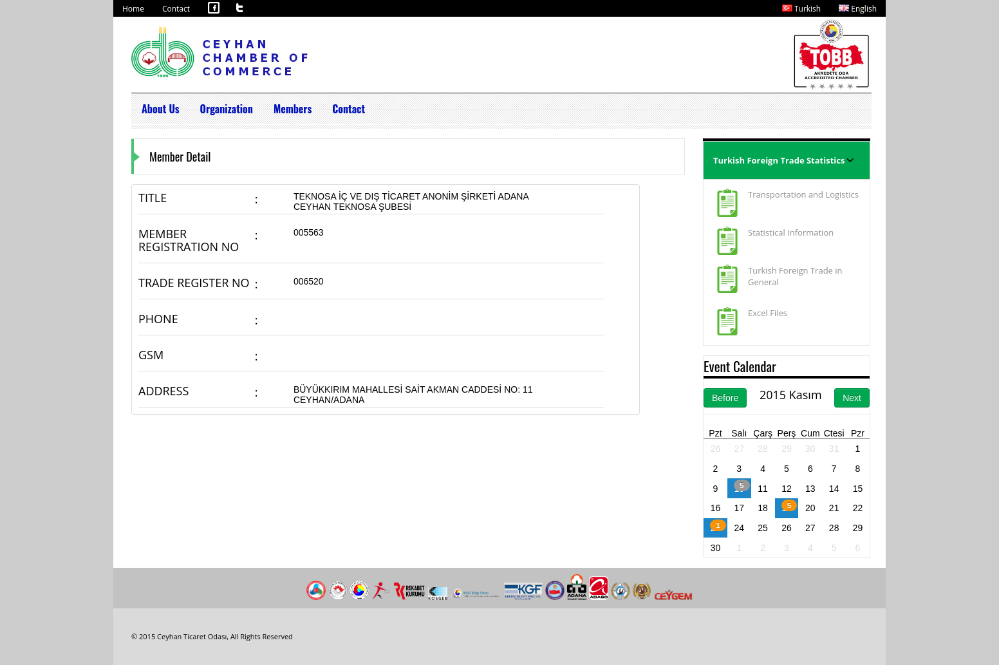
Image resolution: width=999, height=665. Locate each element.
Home (133, 8)
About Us (161, 109)
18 (763, 508)
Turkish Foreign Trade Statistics (779, 160)
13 (810, 488)
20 (810, 508)
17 (739, 508)
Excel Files (767, 313)
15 (858, 488)
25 (763, 528)
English (858, 8)
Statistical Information (791, 232)
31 (834, 449)
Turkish (801, 8)
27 (739, 449)
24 (739, 528)
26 (716, 449)
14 (834, 488)
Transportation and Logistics (803, 194)
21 (834, 508)
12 (786, 488)
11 (763, 488)
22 (858, 508)
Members (293, 109)
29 (786, 449)
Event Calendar (740, 366)
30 (810, 449)
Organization (226, 109)
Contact (176, 8)
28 (763, 449)
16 (716, 508)
